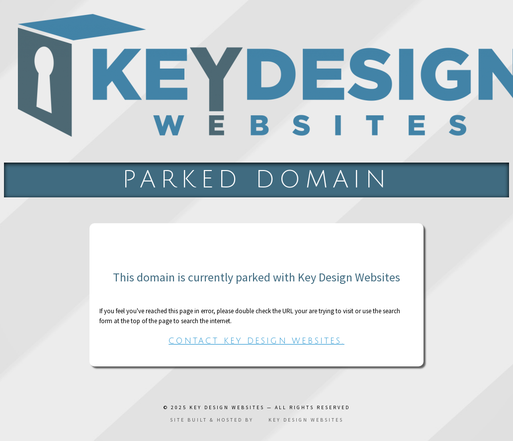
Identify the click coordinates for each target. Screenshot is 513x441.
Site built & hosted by (256, 420)
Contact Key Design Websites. (256, 341)
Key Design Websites (226, 407)
